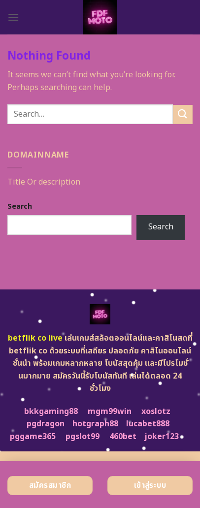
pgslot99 (83, 437)
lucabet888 (147, 424)
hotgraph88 (95, 424)
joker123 (161, 437)
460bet (122, 437)
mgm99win (110, 411)
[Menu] (13, 17)
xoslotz (155, 411)
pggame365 (33, 437)
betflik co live (35, 338)
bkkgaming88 (51, 411)
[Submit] (183, 114)
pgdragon (46, 424)
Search (19, 206)
